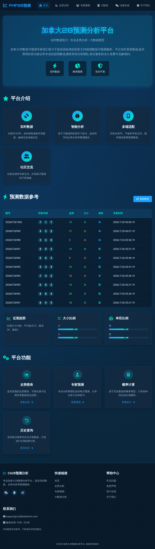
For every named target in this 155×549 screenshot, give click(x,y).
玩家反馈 (122, 5)
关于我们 (143, 5)
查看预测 (77, 402)
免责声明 (111, 486)
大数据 (102, 5)
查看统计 (128, 402)
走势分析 (62, 5)
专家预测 (83, 5)
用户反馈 (111, 491)
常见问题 (111, 480)
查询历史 (26, 448)
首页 (43, 5)
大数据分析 (61, 496)
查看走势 (26, 402)
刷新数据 (142, 199)
